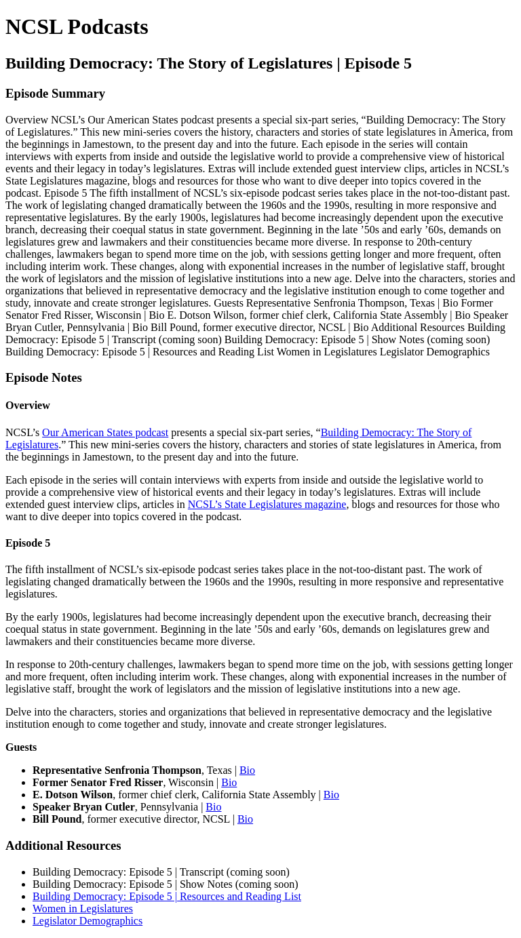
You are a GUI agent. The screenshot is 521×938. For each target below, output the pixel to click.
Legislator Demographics (87, 920)
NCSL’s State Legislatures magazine (267, 504)
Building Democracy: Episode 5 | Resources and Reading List (167, 896)
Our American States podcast (105, 432)
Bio (247, 770)
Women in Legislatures (83, 908)
